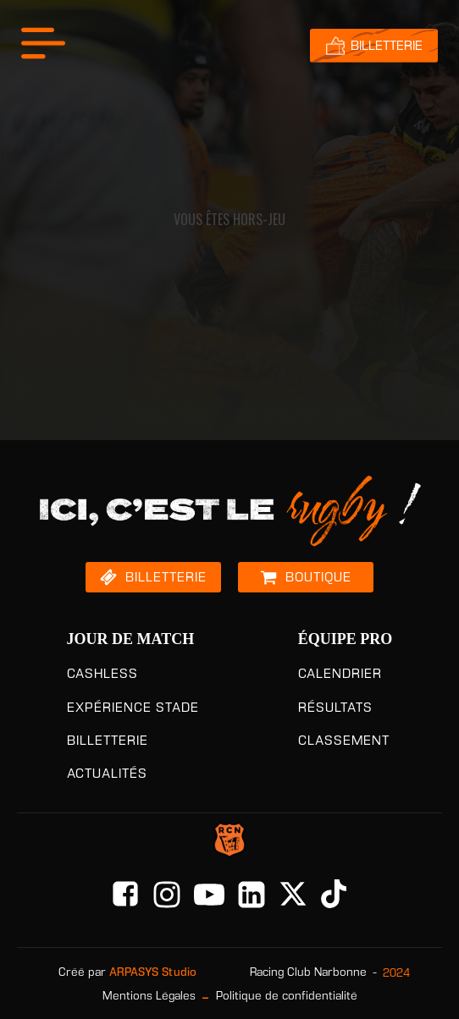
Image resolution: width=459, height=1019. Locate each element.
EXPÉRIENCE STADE (133, 707)
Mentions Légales (149, 995)
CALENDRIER (340, 673)
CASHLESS (102, 673)
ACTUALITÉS (107, 773)
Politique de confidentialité (286, 995)
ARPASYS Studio (153, 972)
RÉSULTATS (335, 707)
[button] (153, 577)
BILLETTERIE (107, 740)
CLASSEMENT (344, 740)
